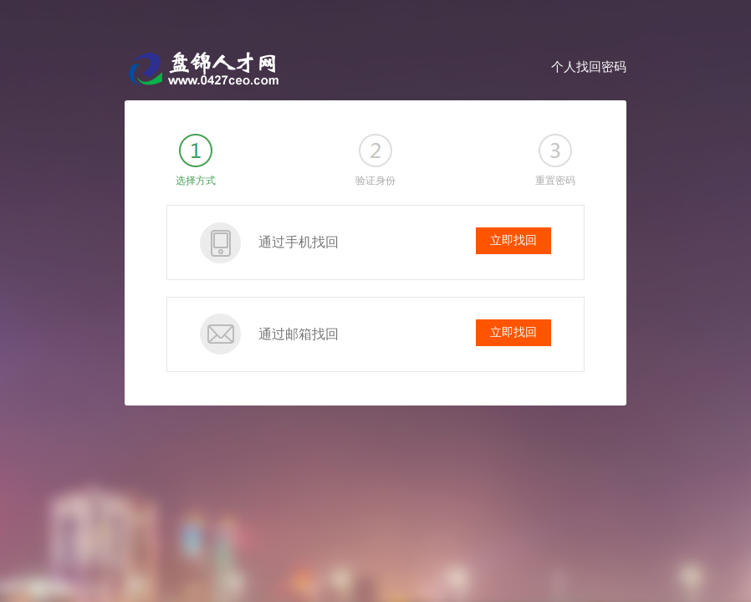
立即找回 (513, 240)
